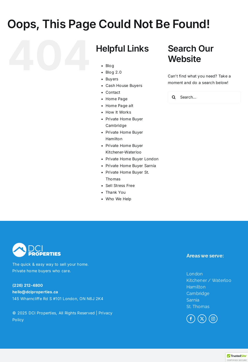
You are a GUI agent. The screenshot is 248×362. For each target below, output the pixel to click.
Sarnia (192, 302)
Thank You (115, 192)
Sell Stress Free (120, 185)
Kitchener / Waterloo (208, 282)
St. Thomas (197, 308)
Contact (113, 92)
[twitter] (202, 320)
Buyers (112, 79)
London (194, 275)
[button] (237, 357)
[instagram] (213, 320)
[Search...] (204, 97)
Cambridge (197, 295)
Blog (110, 65)
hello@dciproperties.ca (35, 294)
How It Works (118, 112)
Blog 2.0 (114, 72)
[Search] (174, 97)
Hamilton (196, 289)
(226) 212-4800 (27, 287)
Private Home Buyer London (132, 158)
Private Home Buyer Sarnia (131, 165)
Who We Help (119, 198)
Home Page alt (119, 105)
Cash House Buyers (124, 85)
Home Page (116, 98)
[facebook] (190, 320)
